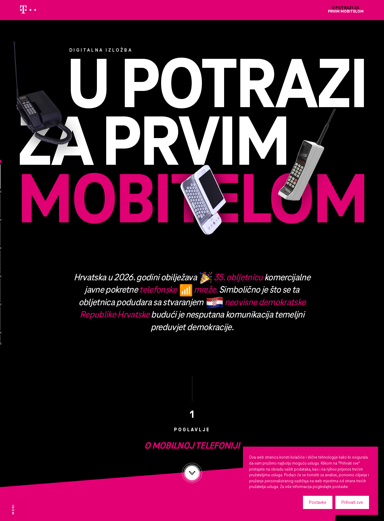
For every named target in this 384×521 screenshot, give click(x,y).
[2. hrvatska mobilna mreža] (12, 304)
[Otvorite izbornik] (13, 509)
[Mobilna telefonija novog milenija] (12, 332)
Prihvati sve (352, 502)
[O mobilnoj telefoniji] (12, 191)
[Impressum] (12, 343)
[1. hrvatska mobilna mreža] (12, 276)
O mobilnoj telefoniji (191, 460)
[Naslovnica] (12, 161)
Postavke (317, 502)
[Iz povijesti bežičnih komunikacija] (12, 219)
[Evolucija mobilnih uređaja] (12, 248)
